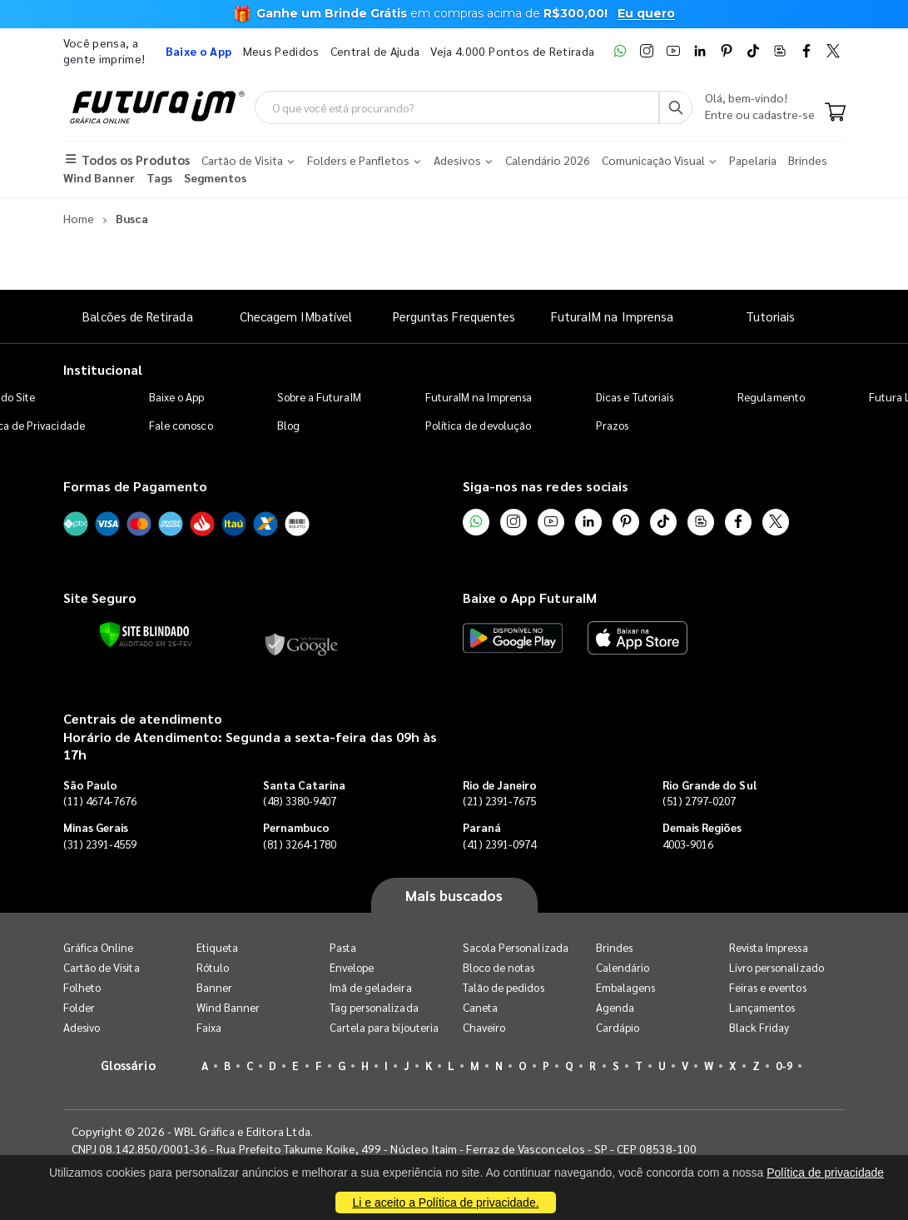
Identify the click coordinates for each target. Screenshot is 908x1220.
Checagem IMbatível (296, 316)
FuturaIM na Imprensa (612, 316)
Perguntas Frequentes (454, 316)
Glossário (128, 1065)
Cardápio (618, 1027)
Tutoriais (771, 316)
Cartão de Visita (101, 967)
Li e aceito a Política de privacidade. (445, 1202)
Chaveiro (484, 1027)
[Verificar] (144, 634)
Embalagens (626, 987)
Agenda (615, 1007)
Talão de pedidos (503, 987)
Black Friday (759, 1027)
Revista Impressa (768, 947)
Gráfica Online (98, 947)
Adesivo (81, 1027)
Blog (288, 425)
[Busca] (675, 107)
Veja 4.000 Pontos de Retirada (512, 50)
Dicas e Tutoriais (634, 397)
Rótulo (212, 967)
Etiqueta (217, 947)
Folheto (82, 987)
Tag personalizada (374, 1007)
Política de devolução (478, 425)
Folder (79, 1007)
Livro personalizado (776, 967)
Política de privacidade (825, 1172)
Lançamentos (762, 1007)
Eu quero (646, 13)
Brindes (614, 947)
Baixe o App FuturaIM (530, 597)
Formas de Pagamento (135, 486)
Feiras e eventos (767, 987)
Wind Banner (228, 1007)
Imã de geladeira (371, 987)
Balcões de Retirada (137, 316)
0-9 (784, 1065)
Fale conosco (181, 425)
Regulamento (771, 397)
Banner (214, 987)
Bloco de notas (499, 967)
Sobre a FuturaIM (319, 397)
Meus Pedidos (281, 50)
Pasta (343, 947)
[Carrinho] (835, 113)
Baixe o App (177, 397)
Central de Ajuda (375, 50)
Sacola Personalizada (515, 947)
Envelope (352, 967)
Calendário (623, 967)
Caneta (480, 1007)
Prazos (612, 425)
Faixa (208, 1027)
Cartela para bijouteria (384, 1027)
